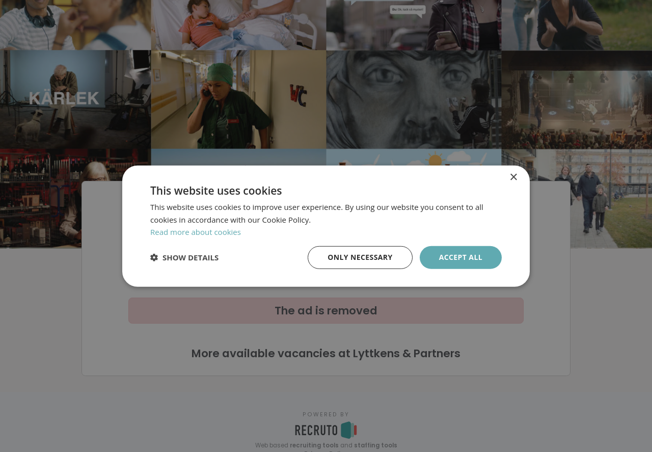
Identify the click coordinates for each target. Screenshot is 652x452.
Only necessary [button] (360, 257)
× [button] (513, 177)
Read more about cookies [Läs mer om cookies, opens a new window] (195, 232)
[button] (184, 257)
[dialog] (326, 226)
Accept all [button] (460, 257)
